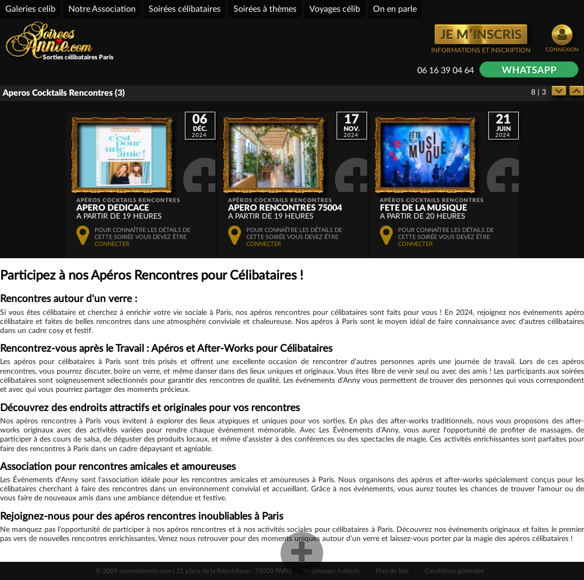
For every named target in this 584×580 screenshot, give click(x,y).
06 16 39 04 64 (445, 70)
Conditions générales (454, 571)
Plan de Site (392, 571)
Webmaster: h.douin (331, 571)
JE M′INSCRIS (480, 35)
